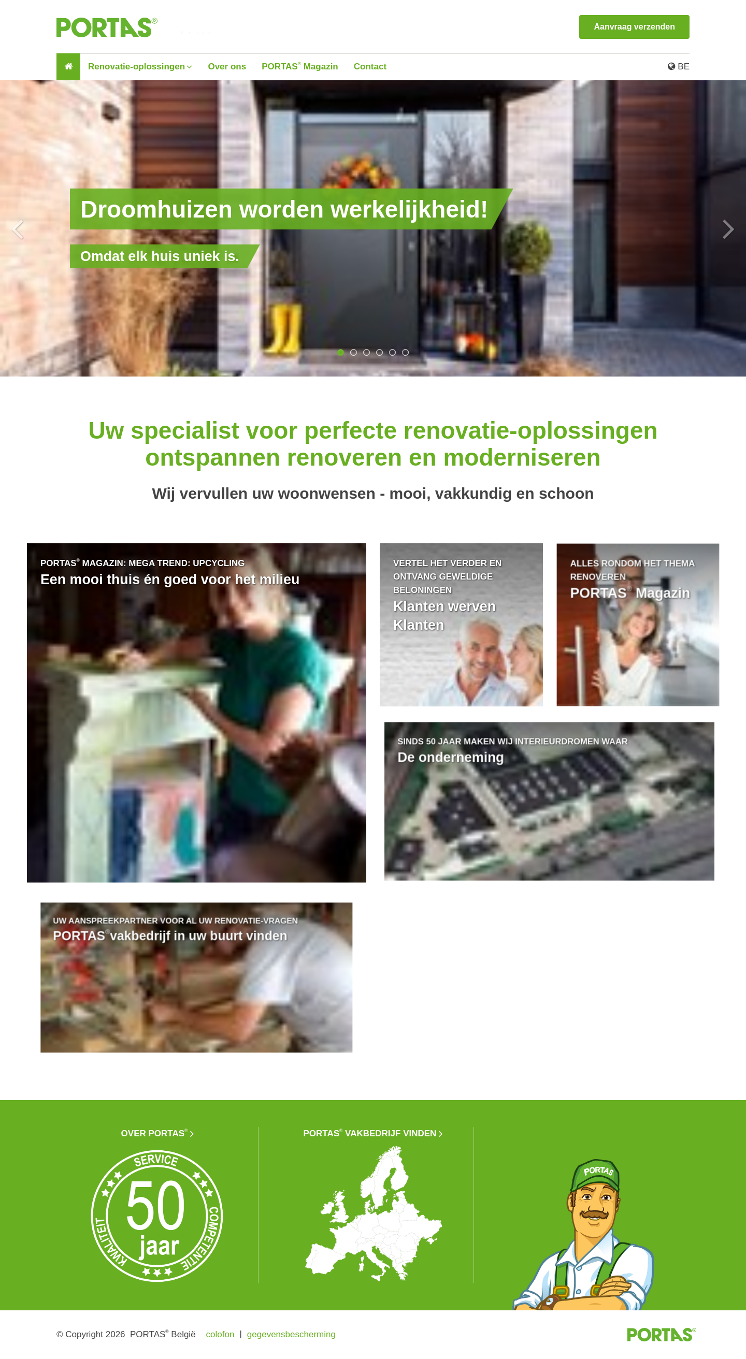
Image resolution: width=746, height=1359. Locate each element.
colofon (220, 1334)
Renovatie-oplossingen (136, 66)
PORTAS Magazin (300, 66)
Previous (17, 228)
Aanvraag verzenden (634, 26)
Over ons (227, 66)
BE (679, 66)
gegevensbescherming (291, 1334)
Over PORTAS (154, 1133)
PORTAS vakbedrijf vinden (370, 1133)
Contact (370, 66)
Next (729, 228)
